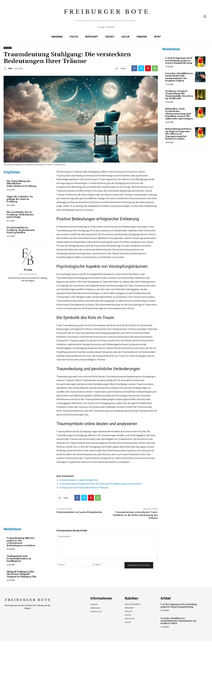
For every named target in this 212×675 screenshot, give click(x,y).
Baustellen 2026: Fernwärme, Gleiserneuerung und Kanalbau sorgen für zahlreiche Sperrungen (179, 113)
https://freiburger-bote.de (28, 274)
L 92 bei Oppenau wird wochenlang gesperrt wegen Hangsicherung (178, 60)
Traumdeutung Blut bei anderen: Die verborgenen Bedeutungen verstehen (21, 542)
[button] (204, 16)
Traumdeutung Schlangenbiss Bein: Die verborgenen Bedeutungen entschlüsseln (101, 483)
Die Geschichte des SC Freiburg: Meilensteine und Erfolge (20, 215)
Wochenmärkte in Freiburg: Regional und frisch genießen (20, 230)
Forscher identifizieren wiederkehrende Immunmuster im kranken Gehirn (179, 77)
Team (10, 68)
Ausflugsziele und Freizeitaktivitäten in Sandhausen (19, 558)
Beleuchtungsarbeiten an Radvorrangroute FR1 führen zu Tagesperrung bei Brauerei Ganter (178, 134)
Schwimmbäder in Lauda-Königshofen (79, 479)
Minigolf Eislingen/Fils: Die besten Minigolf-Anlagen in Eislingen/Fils (21, 574)
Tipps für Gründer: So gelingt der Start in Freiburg (20, 199)
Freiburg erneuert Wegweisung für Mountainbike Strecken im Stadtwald (179, 95)
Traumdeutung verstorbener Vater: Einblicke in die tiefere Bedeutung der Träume (135, 515)
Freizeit (8, 48)
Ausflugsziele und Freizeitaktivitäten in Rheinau (84, 487)
